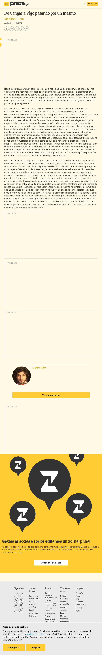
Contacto (33, 601)
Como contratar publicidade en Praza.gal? (51, 596)
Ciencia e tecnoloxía (64, 603)
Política (63, 596)
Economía (64, 618)
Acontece (64, 607)
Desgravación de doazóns (50, 620)
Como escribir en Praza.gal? (50, 604)
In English (33, 616)
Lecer (62, 613)
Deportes (64, 599)
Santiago (79, 607)
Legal (31, 610)
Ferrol (78, 596)
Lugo (78, 599)
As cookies (33, 613)
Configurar (14, 647)
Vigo (77, 610)
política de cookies (36, 634)
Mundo (63, 616)
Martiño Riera (14, 19)
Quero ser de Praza (51, 562)
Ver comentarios (51, 395)
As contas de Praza (50, 614)
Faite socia (92, 4)
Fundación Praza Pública (34, 597)
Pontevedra (80, 604)
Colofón (32, 607)
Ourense (79, 602)
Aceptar (35, 647)
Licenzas (32, 604)
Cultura (63, 610)
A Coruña (79, 593)
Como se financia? (48, 609)
